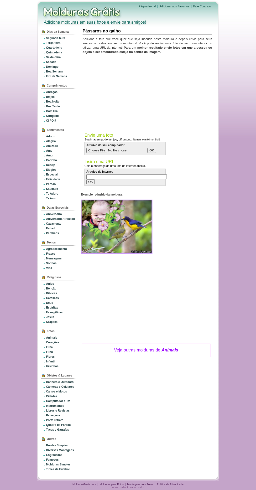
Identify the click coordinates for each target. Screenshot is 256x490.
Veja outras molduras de (146, 350)
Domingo (52, 66)
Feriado (51, 228)
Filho (49, 352)
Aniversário (54, 214)
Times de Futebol (57, 469)
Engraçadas (54, 455)
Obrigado (52, 116)
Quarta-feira (54, 47)
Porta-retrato (54, 420)
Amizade (52, 146)
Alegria (51, 141)
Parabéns (52, 233)
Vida (49, 268)
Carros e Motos (56, 391)
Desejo (50, 165)
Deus (49, 302)
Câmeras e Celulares (60, 386)
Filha (49, 347)
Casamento (54, 223)
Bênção (51, 288)
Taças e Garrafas (57, 429)
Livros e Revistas (58, 410)
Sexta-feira (53, 57)
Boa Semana (54, 71)
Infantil (50, 361)
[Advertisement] (148, 92)
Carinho (51, 160)
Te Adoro (52, 193)
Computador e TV (58, 401)
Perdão (51, 184)
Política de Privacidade (170, 484)
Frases (50, 253)
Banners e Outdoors (59, 382)
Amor (49, 155)
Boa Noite (52, 101)
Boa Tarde (53, 106)
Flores (50, 356)
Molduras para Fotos (82, 12)
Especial (52, 174)
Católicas (52, 298)
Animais (51, 337)
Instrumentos (55, 405)
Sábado (51, 62)
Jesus (50, 317)
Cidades (51, 396)
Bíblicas (51, 293)
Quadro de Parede (58, 425)
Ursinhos (52, 366)
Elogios (51, 169)
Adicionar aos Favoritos (174, 6)
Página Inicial (147, 6)
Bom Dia (52, 111)
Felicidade (53, 179)
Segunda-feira (55, 38)
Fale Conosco (202, 6)
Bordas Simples (57, 445)
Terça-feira (53, 43)
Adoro (50, 136)
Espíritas (52, 307)
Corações (52, 342)
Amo (49, 150)
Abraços (51, 92)
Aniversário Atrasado (60, 219)
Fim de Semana (56, 76)
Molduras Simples (58, 464)
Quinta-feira (54, 52)
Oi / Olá (51, 120)
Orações (51, 322)
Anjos (50, 283)
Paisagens (53, 415)
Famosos (52, 459)
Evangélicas (54, 312)
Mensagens (54, 258)
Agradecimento (56, 249)
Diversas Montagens (60, 450)
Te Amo (51, 198)
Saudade (52, 189)
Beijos (50, 96)
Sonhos (51, 263)
